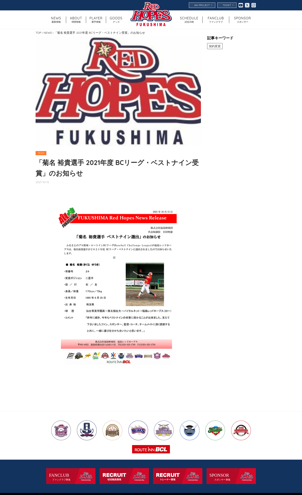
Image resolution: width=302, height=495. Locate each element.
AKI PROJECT (203, 5)
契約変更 (215, 46)
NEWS (48, 33)
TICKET (228, 5)
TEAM (41, 153)
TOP (38, 33)
